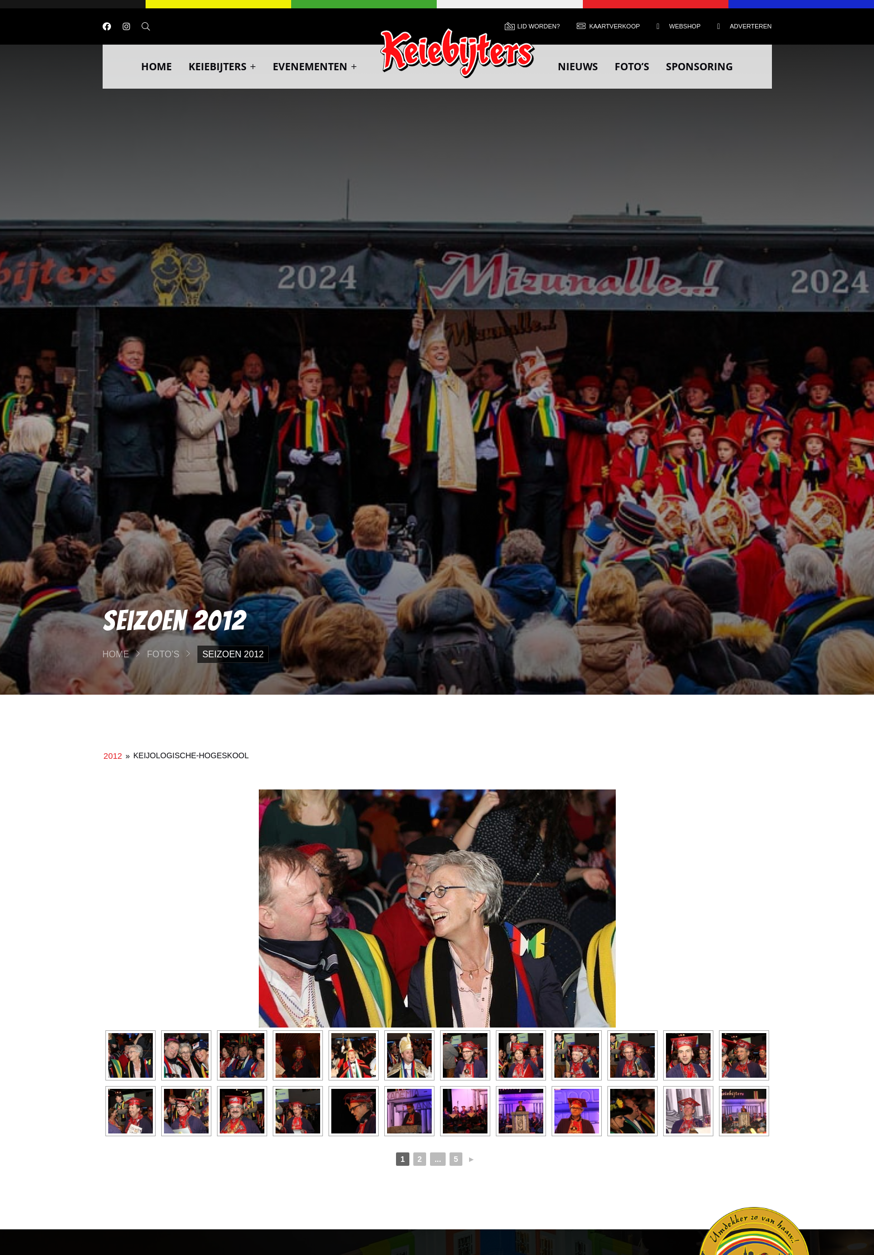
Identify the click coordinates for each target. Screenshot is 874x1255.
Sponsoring (699, 66)
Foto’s (632, 66)
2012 (113, 755)
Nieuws (578, 66)
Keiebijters (222, 66)
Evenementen (315, 66)
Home (156, 66)
